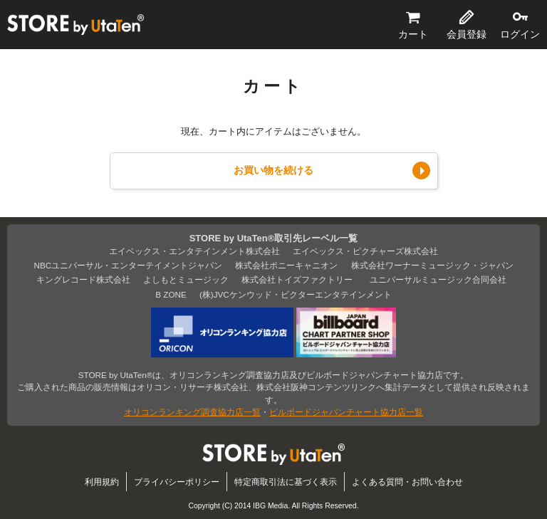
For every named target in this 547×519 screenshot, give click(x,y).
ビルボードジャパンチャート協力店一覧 (346, 411)
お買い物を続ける (273, 170)
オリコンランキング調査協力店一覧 (192, 411)
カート (413, 34)
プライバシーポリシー (176, 481)
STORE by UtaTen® (75, 25)
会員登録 (466, 34)
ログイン (520, 34)
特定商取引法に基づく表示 (285, 481)
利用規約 (102, 481)
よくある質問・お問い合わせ (407, 481)
